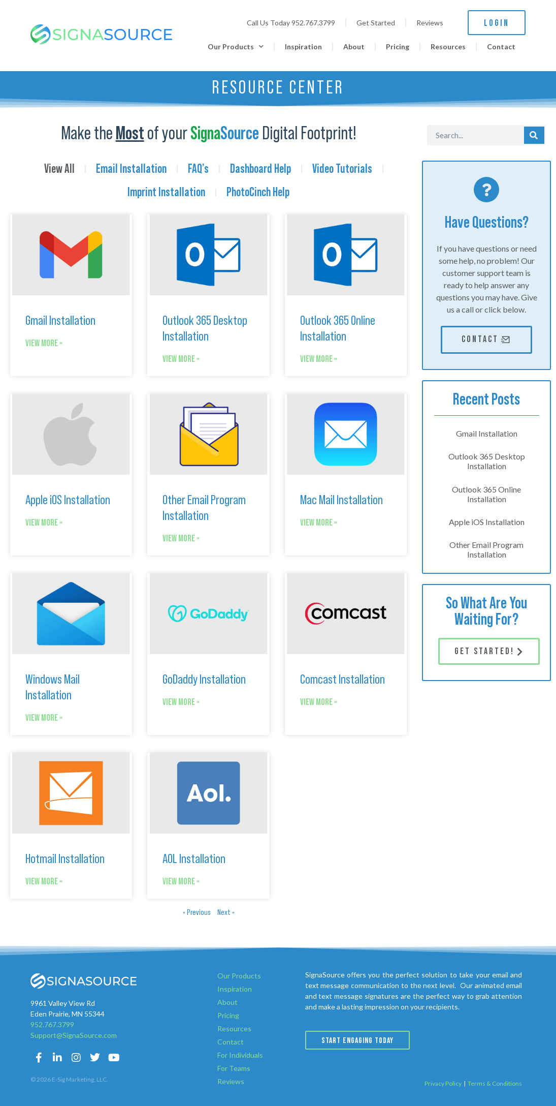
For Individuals (240, 1055)
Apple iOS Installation (67, 500)
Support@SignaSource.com (73, 1035)
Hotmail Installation (65, 859)
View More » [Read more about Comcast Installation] (318, 702)
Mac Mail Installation (341, 500)
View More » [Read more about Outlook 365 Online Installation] (318, 359)
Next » (226, 912)
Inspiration (303, 46)
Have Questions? (487, 222)
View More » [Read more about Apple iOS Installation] (43, 522)
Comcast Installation (342, 679)
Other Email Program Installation (486, 549)
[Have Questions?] (486, 189)
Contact (501, 46)
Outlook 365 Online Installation (486, 494)
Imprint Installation (166, 193)
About (354, 46)
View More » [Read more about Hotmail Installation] (43, 881)
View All (59, 169)
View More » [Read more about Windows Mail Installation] (43, 718)
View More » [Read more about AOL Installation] (181, 881)
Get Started (375, 22)
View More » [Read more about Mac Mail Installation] (318, 522)
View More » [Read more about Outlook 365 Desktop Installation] (181, 359)
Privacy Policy (443, 1083)
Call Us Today (291, 23)
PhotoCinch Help (257, 193)
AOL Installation (193, 859)
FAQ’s (198, 169)
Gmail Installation (60, 320)
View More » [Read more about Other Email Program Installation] (181, 538)
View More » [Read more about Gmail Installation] (43, 343)
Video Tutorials (342, 169)
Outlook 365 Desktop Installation (486, 461)
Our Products (236, 46)
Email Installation (131, 169)
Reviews (429, 22)
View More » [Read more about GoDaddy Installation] (181, 702)
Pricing (397, 46)
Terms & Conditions (495, 1083)
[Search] (534, 135)
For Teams (233, 1068)
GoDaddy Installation (204, 679)
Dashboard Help (260, 169)
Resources (448, 46)
